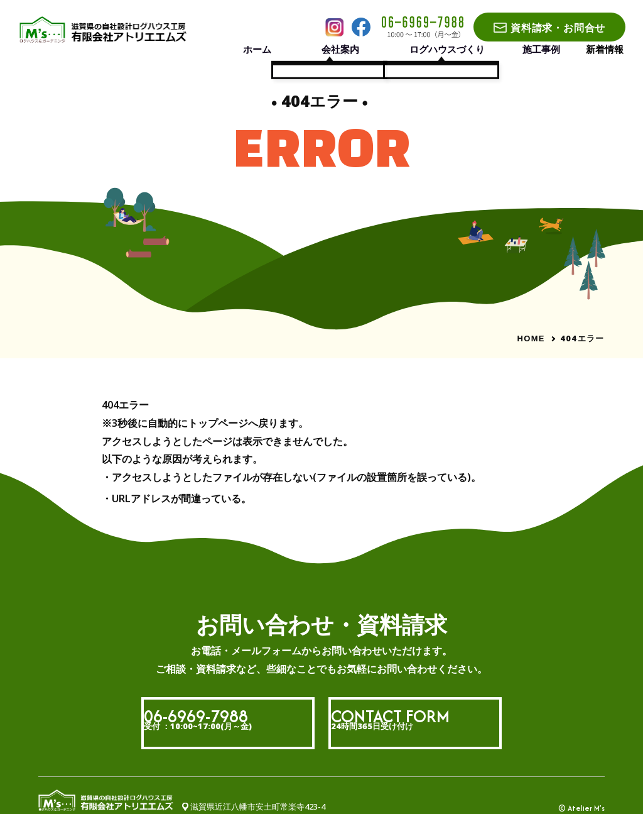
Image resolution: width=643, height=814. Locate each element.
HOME (531, 338)
